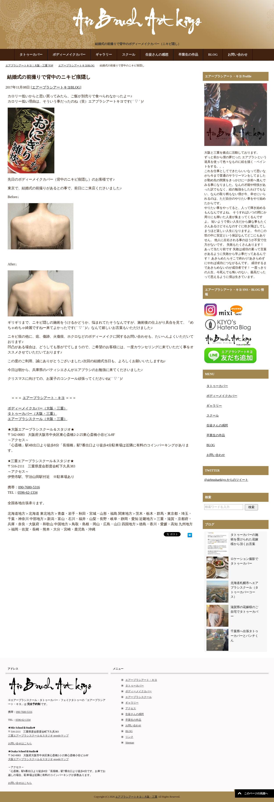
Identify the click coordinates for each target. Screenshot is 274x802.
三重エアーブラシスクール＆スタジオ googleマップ (38, 735)
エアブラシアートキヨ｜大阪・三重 (136, 796)
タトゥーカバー (31, 54)
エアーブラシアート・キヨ (44, 398)
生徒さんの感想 (156, 54)
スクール (128, 54)
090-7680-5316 (29, 487)
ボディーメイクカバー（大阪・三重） (37, 408)
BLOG (213, 54)
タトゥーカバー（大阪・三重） (32, 413)
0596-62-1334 (27, 492)
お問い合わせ (237, 54)
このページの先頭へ (256, 793)
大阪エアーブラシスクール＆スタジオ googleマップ (38, 759)
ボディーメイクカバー (69, 54)
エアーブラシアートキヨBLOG (56, 87)
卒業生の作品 (188, 54)
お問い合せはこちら (20, 743)
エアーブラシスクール (138, 697)
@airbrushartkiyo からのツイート (226, 479)
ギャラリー (104, 54)
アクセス (130, 708)
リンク (129, 736)
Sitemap (129, 742)
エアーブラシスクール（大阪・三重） (37, 419)
